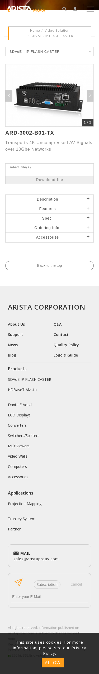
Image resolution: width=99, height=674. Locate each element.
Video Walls (17, 456)
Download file (49, 180)
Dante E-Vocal (20, 404)
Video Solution (57, 30)
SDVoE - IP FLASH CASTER (52, 36)
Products (17, 369)
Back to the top (49, 265)
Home (35, 30)
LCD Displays (19, 414)
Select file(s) (19, 167)
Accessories (18, 476)
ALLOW (53, 663)
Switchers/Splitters (23, 435)
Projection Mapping (24, 503)
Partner (14, 528)
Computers (17, 466)
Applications (20, 493)
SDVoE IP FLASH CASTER (29, 379)
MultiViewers (19, 445)
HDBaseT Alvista (22, 389)
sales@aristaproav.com (36, 555)
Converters (17, 425)
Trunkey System (21, 518)
